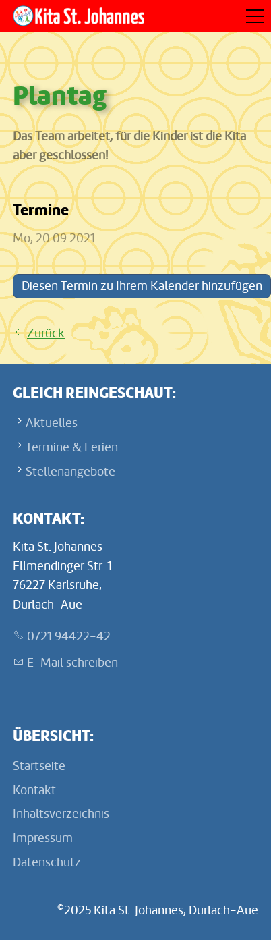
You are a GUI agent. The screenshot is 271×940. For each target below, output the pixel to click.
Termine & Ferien (72, 447)
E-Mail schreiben (72, 662)
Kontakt (34, 790)
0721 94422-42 (69, 636)
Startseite (39, 765)
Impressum (43, 838)
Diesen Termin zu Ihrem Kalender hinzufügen (142, 286)
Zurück (46, 333)
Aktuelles (52, 423)
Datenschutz (47, 862)
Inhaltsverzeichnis (61, 813)
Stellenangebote (70, 471)
